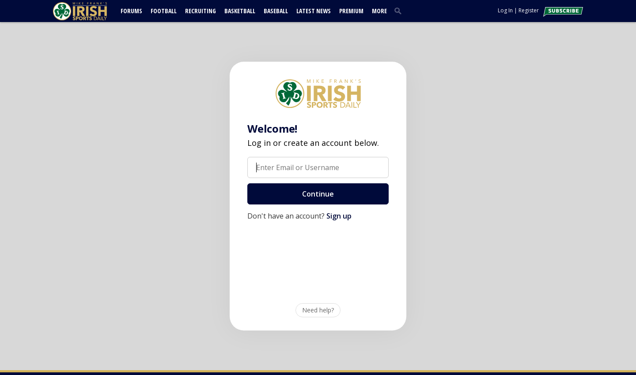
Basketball (239, 11)
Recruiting (200, 11)
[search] (399, 10)
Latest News (313, 11)
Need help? (318, 310)
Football (164, 11)
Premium (351, 11)
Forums (131, 11)
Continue (318, 194)
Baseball (276, 11)
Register (529, 10)
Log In (505, 10)
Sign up (339, 216)
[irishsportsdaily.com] (90, 11)
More (379, 11)
